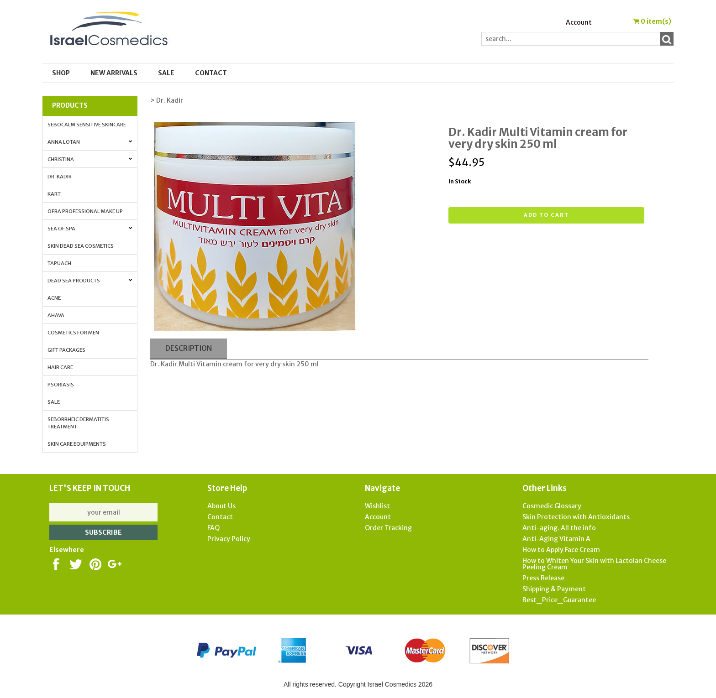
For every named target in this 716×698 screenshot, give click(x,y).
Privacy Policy (228, 539)
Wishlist (377, 506)
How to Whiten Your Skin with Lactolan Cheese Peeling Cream (594, 564)
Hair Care (60, 367)
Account (579, 22)
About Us (221, 506)
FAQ (213, 528)
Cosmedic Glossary (551, 506)
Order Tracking (388, 528)
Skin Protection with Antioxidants (576, 517)
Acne (54, 298)
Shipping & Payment (554, 589)
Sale (53, 402)
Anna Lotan (89, 142)
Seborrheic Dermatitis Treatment (78, 423)
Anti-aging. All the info (559, 528)
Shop (61, 73)
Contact (211, 73)
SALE (166, 73)
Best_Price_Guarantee (559, 600)
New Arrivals (113, 73)
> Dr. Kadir (166, 100)
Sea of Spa (89, 228)
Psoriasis (60, 384)
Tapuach (59, 263)
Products (70, 105)
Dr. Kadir (59, 176)
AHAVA (55, 315)
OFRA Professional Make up (85, 211)
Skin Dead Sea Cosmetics (80, 246)
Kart (54, 194)
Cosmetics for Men (73, 332)
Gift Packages (66, 350)
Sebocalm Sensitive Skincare (86, 124)
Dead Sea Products (89, 280)
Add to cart (546, 215)
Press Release (543, 578)
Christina (89, 159)
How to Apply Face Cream (561, 550)
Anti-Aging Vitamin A (556, 539)
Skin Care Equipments (76, 444)
